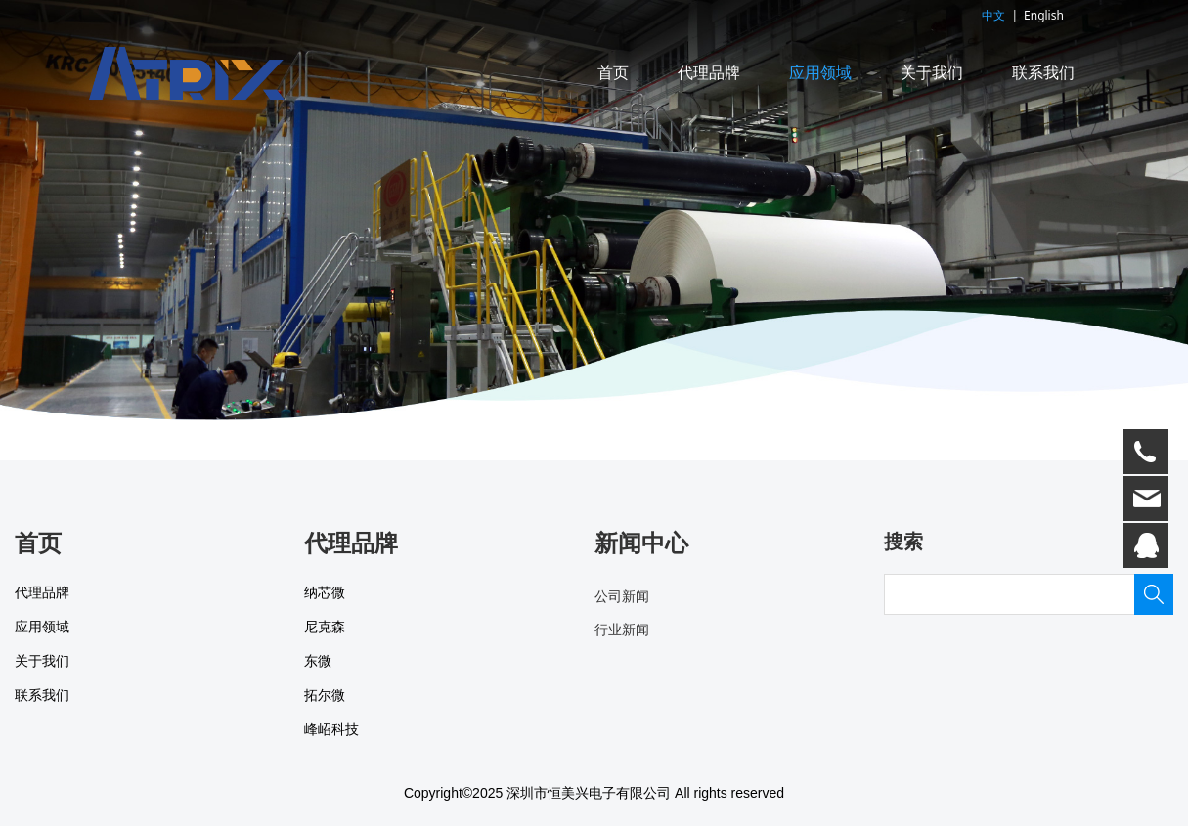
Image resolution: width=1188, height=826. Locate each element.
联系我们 (1043, 73)
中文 (993, 15)
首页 (613, 73)
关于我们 (932, 73)
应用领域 (820, 73)
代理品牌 (709, 73)
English (1044, 15)
